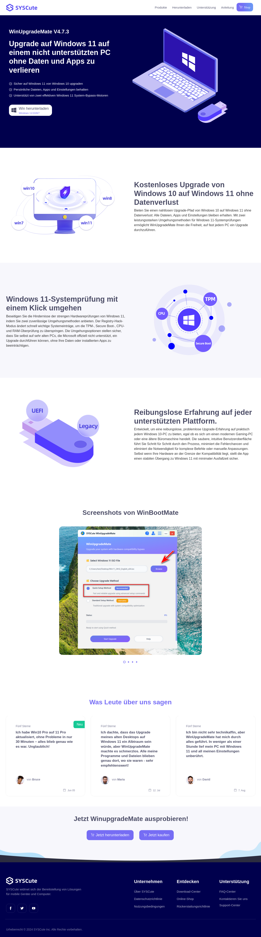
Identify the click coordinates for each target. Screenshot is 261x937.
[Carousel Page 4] (136, 662)
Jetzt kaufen (156, 835)
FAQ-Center (227, 891)
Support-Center (229, 905)
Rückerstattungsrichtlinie (193, 906)
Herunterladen (182, 7)
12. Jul (154, 790)
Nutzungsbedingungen (149, 906)
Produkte (161, 7)
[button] (30, 110)
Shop (246, 7)
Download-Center (189, 891)
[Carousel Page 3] (132, 662)
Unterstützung (206, 7)
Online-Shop (185, 899)
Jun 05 (69, 790)
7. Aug (239, 790)
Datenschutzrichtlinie (148, 899)
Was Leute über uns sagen (130, 702)
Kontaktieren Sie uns (233, 899)
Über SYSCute (144, 891)
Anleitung (227, 7)
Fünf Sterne (23, 726)
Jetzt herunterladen (110, 835)
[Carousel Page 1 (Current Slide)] (124, 662)
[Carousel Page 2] (128, 662)
